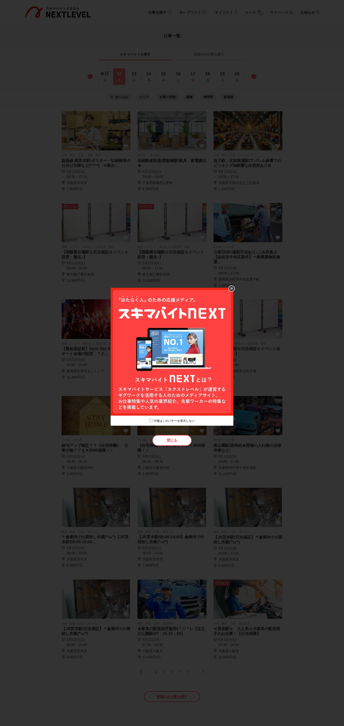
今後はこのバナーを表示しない (174, 420)
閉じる (172, 440)
